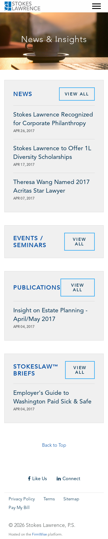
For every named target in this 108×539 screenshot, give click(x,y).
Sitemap (71, 499)
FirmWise (39, 534)
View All (77, 94)
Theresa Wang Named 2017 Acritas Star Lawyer (51, 186)
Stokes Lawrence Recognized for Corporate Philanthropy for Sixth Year (53, 119)
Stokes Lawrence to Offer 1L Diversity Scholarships (52, 152)
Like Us (37, 478)
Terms (49, 499)
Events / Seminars (29, 242)
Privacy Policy (22, 499)
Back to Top (54, 445)
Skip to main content (16, 16)
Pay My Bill (19, 508)
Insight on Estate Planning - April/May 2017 (50, 314)
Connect (68, 478)
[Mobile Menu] (96, 6)
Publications (36, 287)
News (22, 94)
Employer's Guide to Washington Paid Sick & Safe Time (52, 397)
